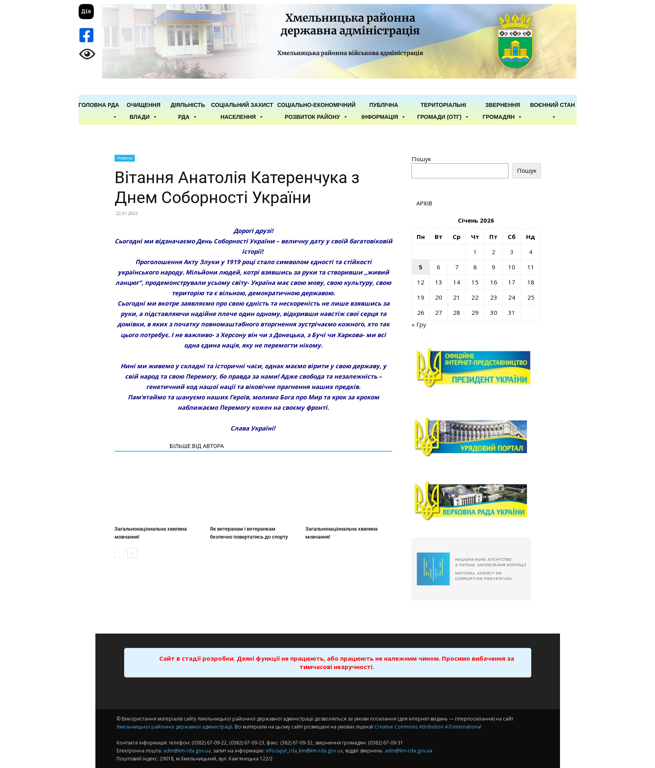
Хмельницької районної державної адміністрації (174, 726)
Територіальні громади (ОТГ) (443, 105)
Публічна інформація (383, 105)
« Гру (419, 324)
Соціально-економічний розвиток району (316, 105)
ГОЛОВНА (92, 105)
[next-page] (132, 553)
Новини (125, 158)
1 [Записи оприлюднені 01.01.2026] (475, 252)
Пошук (421, 159)
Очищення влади (143, 105)
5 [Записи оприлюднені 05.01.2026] (420, 267)
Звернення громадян (502, 105)
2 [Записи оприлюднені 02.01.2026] (493, 252)
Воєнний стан (552, 105)
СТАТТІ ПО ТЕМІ (139, 446)
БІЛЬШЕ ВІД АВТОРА (197, 446)
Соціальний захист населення (242, 105)
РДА (113, 105)
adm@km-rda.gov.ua (187, 750)
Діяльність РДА (187, 105)
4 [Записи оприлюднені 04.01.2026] (530, 252)
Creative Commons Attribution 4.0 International (427, 726)
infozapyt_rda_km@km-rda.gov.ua (304, 750)
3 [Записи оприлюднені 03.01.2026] (512, 252)
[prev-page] (120, 553)
